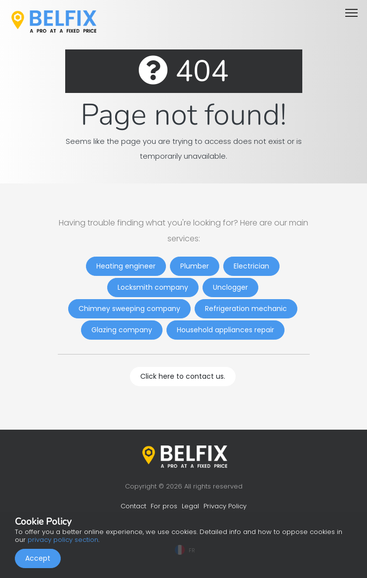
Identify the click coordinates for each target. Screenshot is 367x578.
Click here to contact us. (182, 376)
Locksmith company (153, 287)
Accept (37, 558)
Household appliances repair (225, 330)
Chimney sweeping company (129, 308)
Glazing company (121, 330)
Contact (133, 506)
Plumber (194, 266)
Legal (190, 506)
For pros (164, 506)
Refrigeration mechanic (246, 308)
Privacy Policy (225, 506)
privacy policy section (63, 539)
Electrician (251, 266)
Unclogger (230, 287)
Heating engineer (126, 266)
